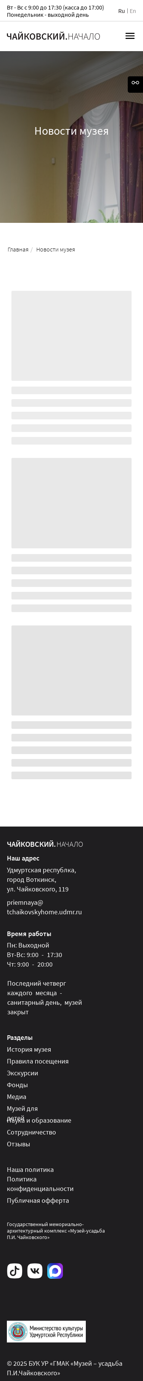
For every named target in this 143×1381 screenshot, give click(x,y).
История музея (29, 1049)
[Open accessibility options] (135, 84)
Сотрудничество (31, 1132)
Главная (18, 249)
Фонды (17, 1084)
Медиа (16, 1096)
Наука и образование (39, 1120)
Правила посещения (38, 1061)
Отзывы (18, 1143)
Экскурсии (22, 1072)
